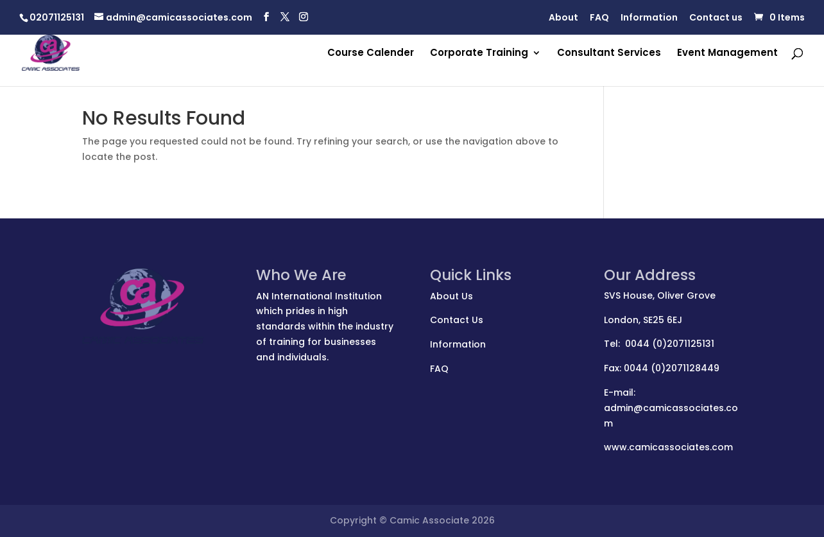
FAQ (599, 18)
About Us (451, 296)
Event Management (727, 53)
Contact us (715, 18)
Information (649, 18)
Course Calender (370, 53)
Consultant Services (609, 53)
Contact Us (456, 319)
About (563, 18)
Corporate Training (479, 53)
